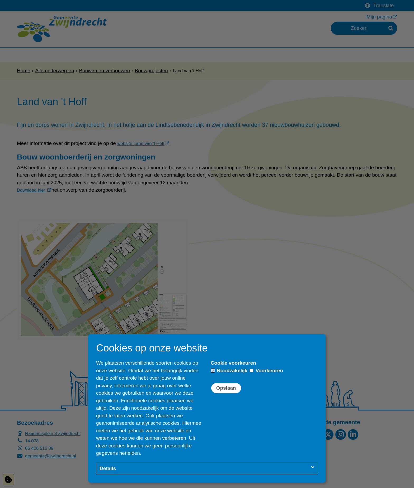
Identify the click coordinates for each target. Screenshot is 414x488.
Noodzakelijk (229, 370)
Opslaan (226, 388)
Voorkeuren (266, 370)
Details (108, 468)
